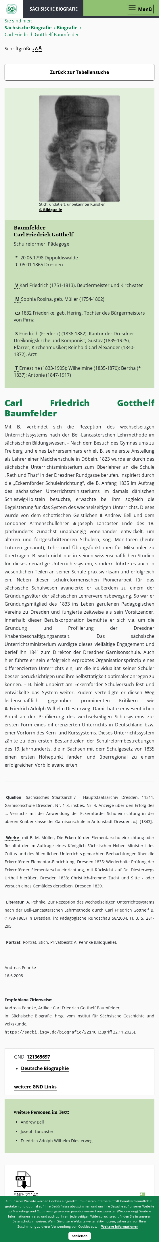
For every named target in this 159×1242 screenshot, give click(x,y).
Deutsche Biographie (45, 1068)
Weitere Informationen (119, 1226)
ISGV (11, 9)
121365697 (38, 1056)
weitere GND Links (35, 1086)
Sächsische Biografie (28, 27)
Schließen (79, 1236)
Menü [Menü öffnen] (145, 9)
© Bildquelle (50, 209)
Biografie (67, 27)
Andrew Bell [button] (118, 515)
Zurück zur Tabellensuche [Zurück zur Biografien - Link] (79, 72)
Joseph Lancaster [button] (98, 523)
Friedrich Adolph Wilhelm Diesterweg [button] (50, 708)
